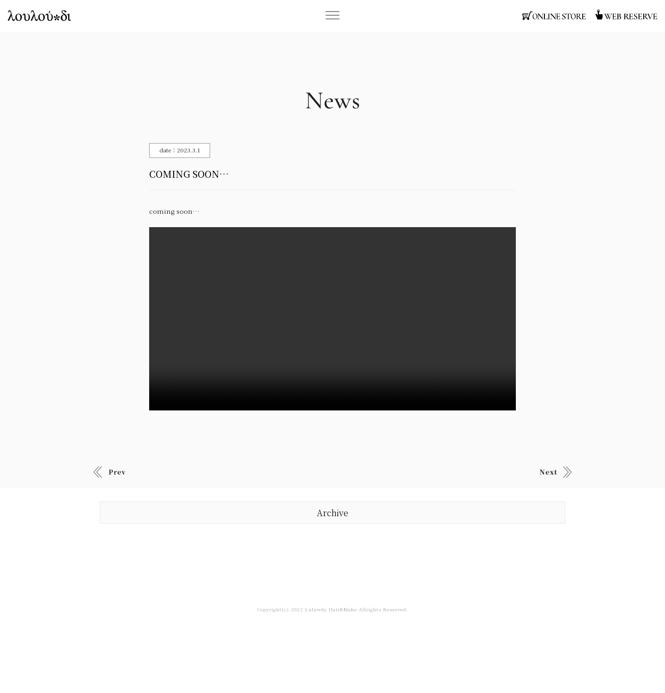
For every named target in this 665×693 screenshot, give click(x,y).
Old (555, 471)
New (109, 471)
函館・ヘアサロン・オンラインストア (554, 15)
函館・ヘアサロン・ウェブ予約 (625, 15)
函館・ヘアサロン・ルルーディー (39, 15)
